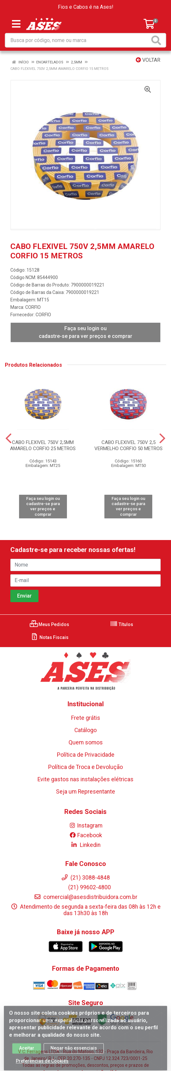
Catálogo (85, 730)
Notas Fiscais (50, 637)
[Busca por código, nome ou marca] (77, 40)
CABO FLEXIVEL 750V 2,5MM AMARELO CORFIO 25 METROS (43, 445)
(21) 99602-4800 (85, 887)
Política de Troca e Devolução (85, 767)
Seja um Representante (85, 791)
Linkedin (85, 845)
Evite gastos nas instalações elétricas (85, 779)
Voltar (148, 60)
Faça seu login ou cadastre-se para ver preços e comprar (85, 332)
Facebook (85, 835)
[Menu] (16, 24)
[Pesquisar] (157, 40)
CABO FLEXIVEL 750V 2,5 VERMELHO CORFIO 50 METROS (128, 445)
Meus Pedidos (49, 624)
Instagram (85, 825)
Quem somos (86, 742)
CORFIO (33, 307)
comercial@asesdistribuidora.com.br (85, 897)
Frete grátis (85, 718)
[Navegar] (8, 438)
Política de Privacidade (85, 755)
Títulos (121, 624)
